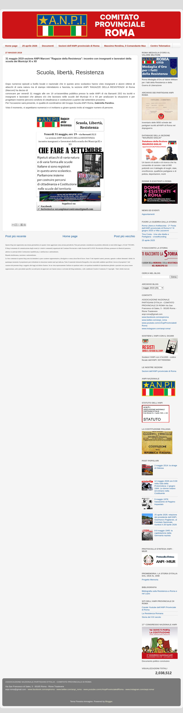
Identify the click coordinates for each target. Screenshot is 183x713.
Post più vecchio (124, 236)
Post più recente (15, 236)
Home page (11, 45)
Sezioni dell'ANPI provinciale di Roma (79, 45)
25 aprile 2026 (29, 45)
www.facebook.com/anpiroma (155, 317)
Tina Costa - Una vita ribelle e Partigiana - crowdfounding (155, 235)
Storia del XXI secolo (151, 617)
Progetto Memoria (150, 580)
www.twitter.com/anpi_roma (154, 320)
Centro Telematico (160, 45)
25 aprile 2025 (148, 240)
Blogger (108, 701)
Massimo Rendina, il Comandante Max (125, 45)
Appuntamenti (148, 214)
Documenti (48, 45)
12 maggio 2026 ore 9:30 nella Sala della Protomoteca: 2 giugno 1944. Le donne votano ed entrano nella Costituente (165, 487)
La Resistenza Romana (152, 613)
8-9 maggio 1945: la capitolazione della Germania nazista (163, 533)
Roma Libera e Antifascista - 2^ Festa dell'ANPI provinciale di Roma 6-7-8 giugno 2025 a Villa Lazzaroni (159, 228)
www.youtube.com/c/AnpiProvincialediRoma (103, 689)
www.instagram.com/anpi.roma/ (156, 328)
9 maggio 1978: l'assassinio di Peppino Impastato (164, 501)
